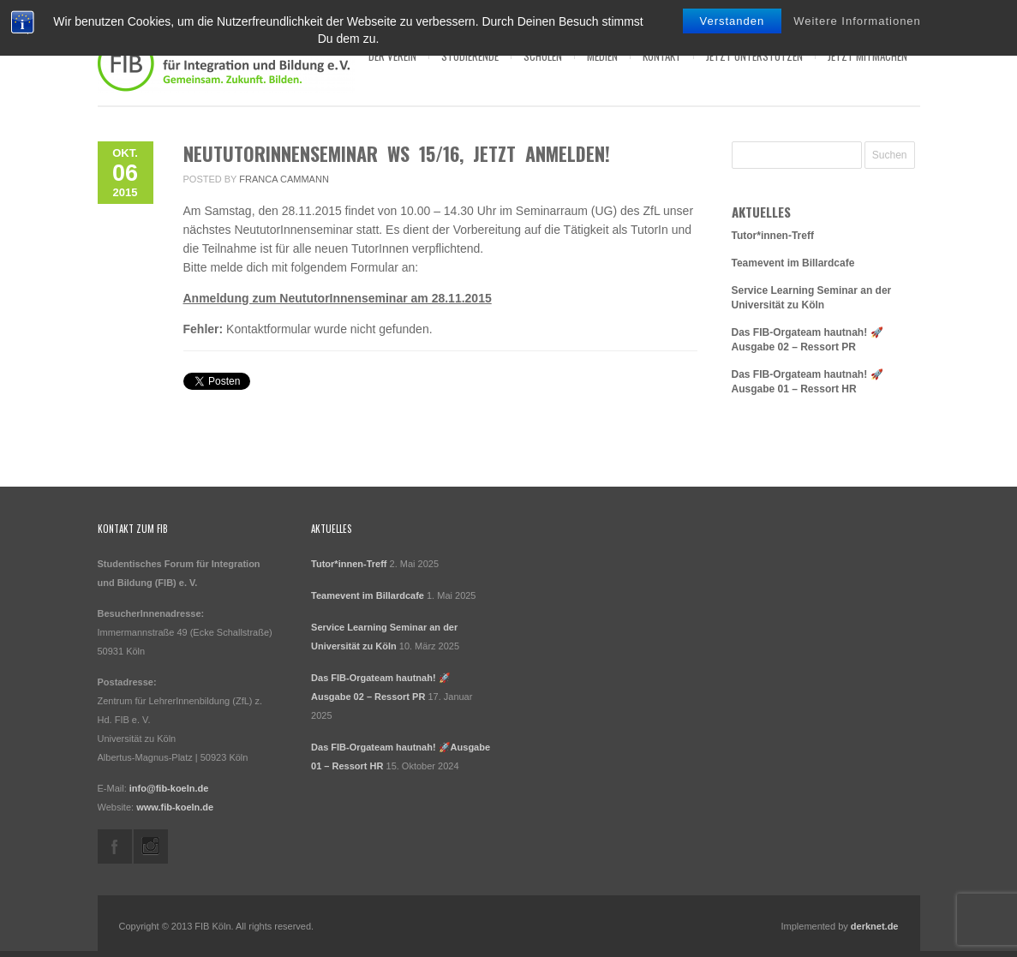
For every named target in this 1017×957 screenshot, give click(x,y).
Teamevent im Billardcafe (793, 263)
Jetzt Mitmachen (867, 55)
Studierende (470, 55)
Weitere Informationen (857, 21)
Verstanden (732, 21)
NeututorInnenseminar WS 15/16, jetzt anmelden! (396, 153)
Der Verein (392, 55)
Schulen (542, 55)
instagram (151, 846)
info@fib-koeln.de (169, 788)
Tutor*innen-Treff (773, 236)
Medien (602, 55)
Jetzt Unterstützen (754, 55)
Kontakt (662, 55)
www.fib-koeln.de (174, 807)
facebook (115, 846)
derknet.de (875, 926)
